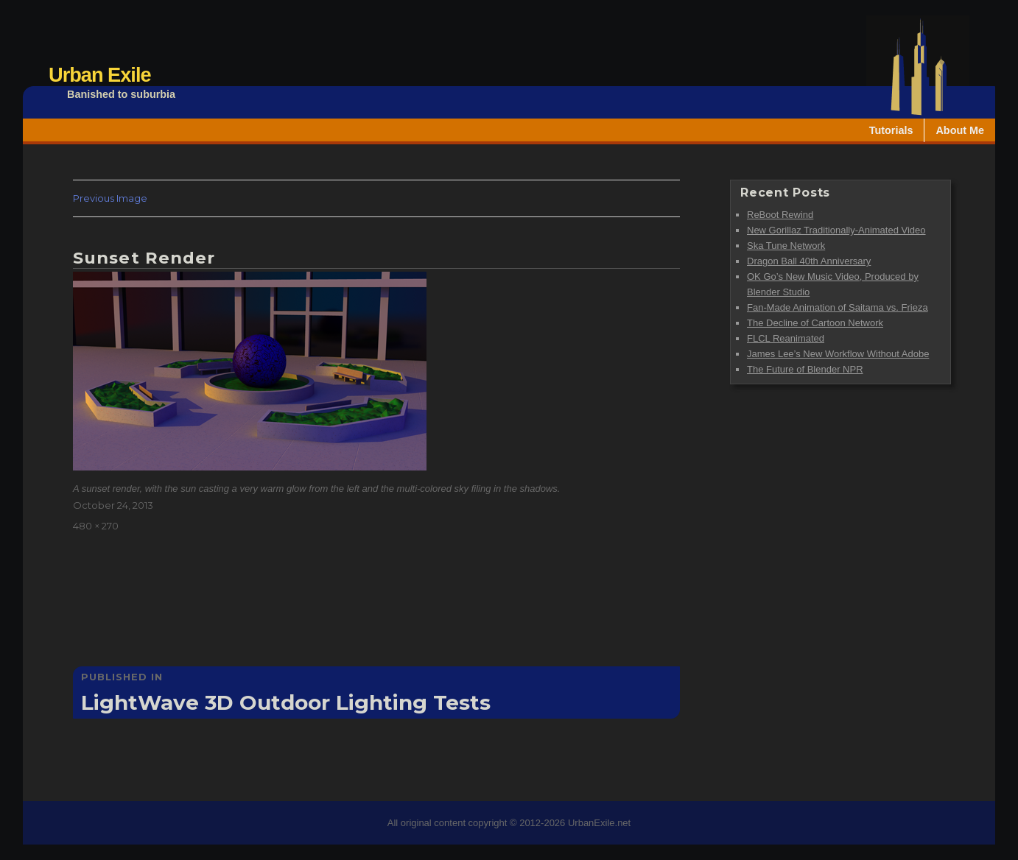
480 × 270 (96, 526)
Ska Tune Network (786, 245)
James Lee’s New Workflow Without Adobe (838, 353)
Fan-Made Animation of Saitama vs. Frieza (837, 307)
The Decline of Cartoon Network (815, 322)
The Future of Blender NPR (805, 369)
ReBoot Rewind (780, 214)
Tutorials (891, 130)
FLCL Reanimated (785, 338)
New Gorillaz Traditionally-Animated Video (836, 230)
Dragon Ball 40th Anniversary (809, 261)
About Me (959, 130)
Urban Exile (100, 74)
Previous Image (110, 198)
